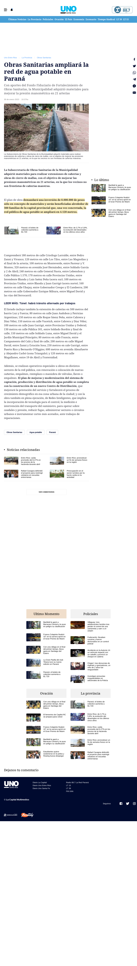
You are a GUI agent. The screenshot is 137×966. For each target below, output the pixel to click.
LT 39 (119, 19)
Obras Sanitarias (44, 58)
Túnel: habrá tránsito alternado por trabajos (47, 303)
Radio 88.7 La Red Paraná (77, 782)
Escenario (91, 19)
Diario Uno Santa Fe (41, 788)
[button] (5, 10)
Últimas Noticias (17, 19)
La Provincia (34, 19)
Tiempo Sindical (106, 19)
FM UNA (69, 791)
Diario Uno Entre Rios (42, 785)
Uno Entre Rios (10, 58)
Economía (78, 19)
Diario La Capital (40, 782)
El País (68, 19)
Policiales (48, 19)
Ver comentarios (46, 492)
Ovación (59, 19)
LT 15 (126, 19)
